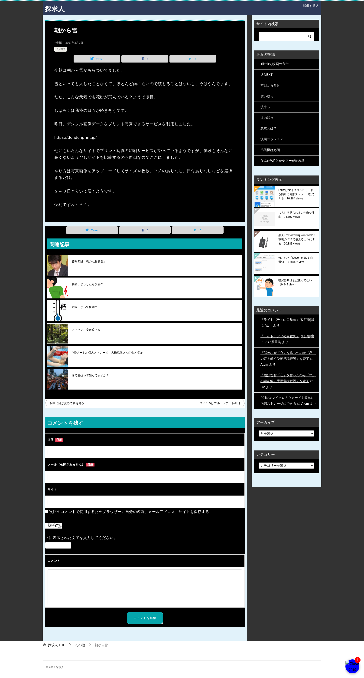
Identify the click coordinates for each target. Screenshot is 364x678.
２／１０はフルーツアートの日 (220, 403)
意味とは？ (268, 128)
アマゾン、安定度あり (86, 329)
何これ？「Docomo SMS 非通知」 (295, 260)
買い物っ (266, 96)
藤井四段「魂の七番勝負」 (89, 261)
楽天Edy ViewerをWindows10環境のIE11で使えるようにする (296, 239)
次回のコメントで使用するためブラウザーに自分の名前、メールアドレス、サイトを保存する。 (131, 512)
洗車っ (265, 107)
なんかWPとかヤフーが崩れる (282, 160)
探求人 (55, 8)
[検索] (286, 36)
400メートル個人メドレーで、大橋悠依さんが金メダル (107, 352)
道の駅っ (266, 117)
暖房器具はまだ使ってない (295, 282)
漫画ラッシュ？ (271, 139)
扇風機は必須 (270, 150)
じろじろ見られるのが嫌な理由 (296, 214)
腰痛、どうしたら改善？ (87, 284)
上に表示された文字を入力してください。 (81, 538)
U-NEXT (266, 74)
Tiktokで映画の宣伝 (274, 64)
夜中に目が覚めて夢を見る (67, 403)
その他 (60, 49)
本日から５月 (270, 85)
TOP (56, 645)
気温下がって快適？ (85, 307)
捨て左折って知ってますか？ (90, 375)
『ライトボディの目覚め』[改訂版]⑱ (287, 319)
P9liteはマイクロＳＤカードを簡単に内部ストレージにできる (296, 194)
